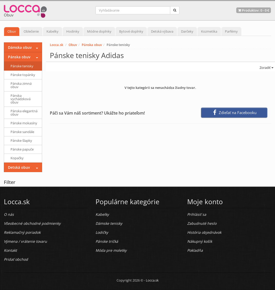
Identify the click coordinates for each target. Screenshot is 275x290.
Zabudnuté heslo (201, 223)
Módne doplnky (99, 31)
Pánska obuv (92, 44)
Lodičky (102, 232)
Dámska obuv (20, 47)
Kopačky (17, 158)
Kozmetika (209, 31)
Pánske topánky (23, 74)
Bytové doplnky (131, 31)
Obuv (11, 31)
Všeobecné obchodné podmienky (32, 223)
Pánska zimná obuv (21, 85)
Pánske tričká (107, 241)
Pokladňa (195, 250)
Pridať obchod (16, 259)
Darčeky (187, 31)
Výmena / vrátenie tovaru (25, 241)
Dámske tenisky (109, 223)
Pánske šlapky (21, 140)
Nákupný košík (199, 241)
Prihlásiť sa (196, 214)
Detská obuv (19, 167)
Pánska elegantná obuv (24, 113)
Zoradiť (266, 67)
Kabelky (52, 31)
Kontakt (10, 250)
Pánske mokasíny (24, 123)
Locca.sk (56, 44)
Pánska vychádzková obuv (21, 99)
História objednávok (204, 232)
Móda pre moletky (111, 250)
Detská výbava (162, 31)
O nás (9, 214)
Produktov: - (253, 10)
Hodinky (72, 31)
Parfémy (231, 31)
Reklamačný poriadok (22, 232)
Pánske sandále (22, 131)
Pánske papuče (22, 149)
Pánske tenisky (22, 66)
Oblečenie (31, 31)
